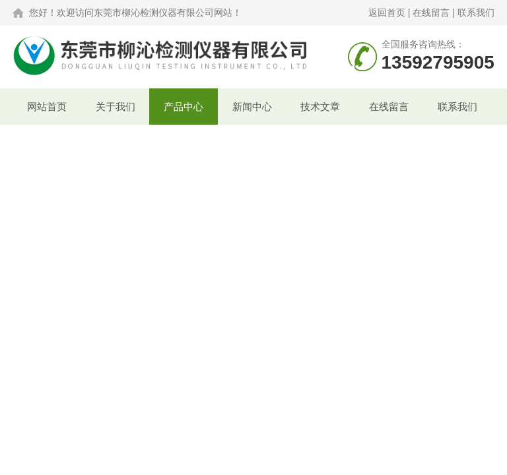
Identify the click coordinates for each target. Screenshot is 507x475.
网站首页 (47, 106)
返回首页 (386, 12)
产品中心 (183, 106)
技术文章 (320, 106)
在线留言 (431, 12)
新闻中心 (252, 106)
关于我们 (115, 106)
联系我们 (475, 12)
